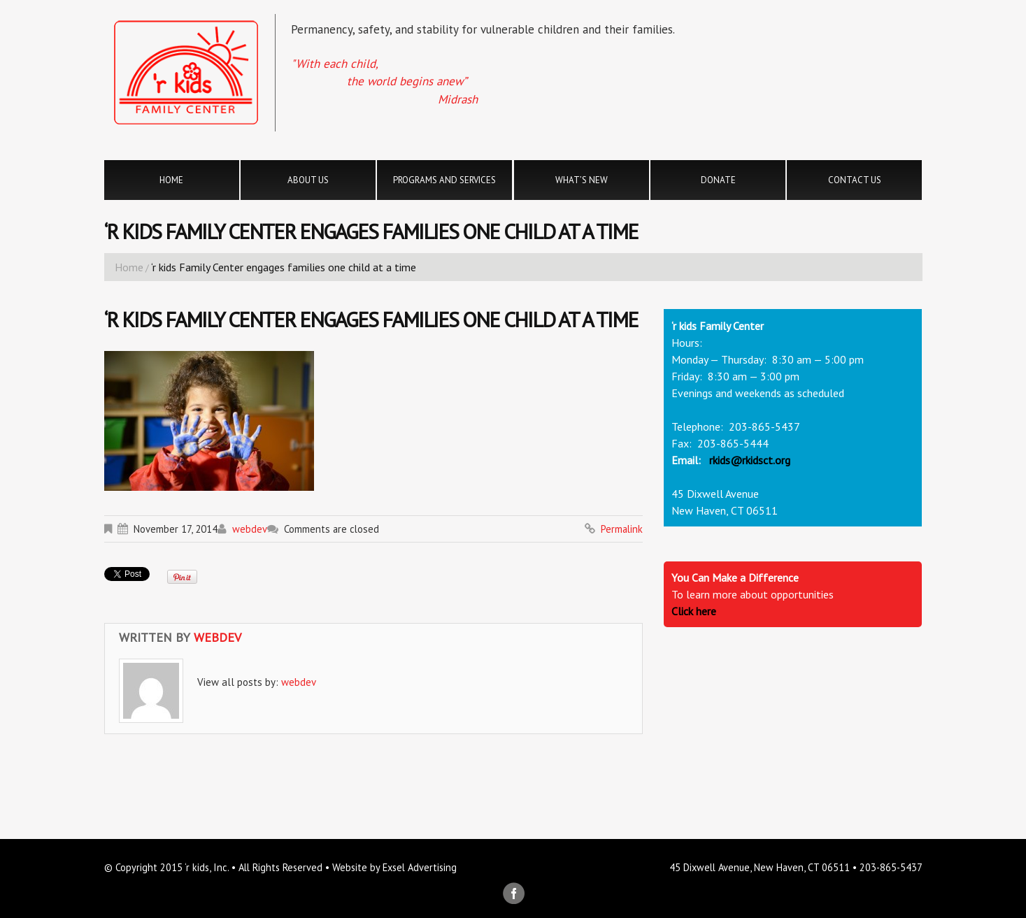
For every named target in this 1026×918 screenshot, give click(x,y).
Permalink (622, 529)
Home (171, 180)
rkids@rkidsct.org (749, 460)
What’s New (581, 180)
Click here (693, 611)
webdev (249, 529)
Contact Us (854, 180)
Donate (718, 180)
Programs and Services (444, 180)
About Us (308, 180)
